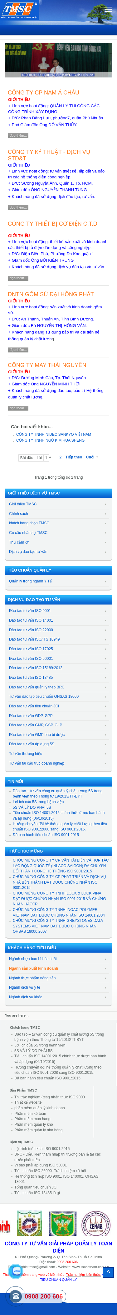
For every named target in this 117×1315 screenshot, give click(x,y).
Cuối (90, 457)
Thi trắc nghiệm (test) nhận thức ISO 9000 (49, 1097)
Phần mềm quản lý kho (33, 1124)
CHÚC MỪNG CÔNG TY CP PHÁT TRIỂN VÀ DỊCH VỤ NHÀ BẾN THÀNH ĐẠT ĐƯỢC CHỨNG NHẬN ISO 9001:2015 (59, 882)
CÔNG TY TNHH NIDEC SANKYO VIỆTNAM (53, 434)
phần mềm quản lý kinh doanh (39, 1108)
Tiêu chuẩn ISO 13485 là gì (37, 1193)
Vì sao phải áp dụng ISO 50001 (40, 1165)
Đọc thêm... (18, 135)
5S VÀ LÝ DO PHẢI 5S (32, 807)
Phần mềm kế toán (30, 1113)
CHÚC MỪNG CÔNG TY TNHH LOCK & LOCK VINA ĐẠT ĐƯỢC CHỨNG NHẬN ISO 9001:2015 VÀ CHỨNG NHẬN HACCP (59, 898)
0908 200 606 (44, 1296)
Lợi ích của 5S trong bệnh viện (38, 802)
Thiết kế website (27, 1102)
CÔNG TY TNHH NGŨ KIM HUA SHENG (50, 440)
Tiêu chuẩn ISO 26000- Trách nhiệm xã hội (50, 1171)
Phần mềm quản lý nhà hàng (38, 1130)
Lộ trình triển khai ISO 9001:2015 (42, 1149)
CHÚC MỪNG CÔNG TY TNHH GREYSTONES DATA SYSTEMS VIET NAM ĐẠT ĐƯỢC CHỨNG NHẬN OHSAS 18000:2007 (58, 926)
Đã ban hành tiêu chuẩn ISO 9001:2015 (46, 835)
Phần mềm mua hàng (32, 1119)
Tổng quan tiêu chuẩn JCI (35, 1187)
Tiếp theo (74, 457)
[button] (10, 57)
